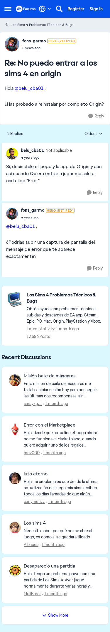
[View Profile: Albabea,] (15, 527)
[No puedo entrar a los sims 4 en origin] (49, 48)
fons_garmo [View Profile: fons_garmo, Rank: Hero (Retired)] (34, 41)
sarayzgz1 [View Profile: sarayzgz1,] (33, 403)
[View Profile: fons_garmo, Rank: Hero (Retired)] (12, 44)
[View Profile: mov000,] (15, 429)
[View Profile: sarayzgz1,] (15, 380)
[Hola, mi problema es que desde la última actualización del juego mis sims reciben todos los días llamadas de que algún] (62, 488)
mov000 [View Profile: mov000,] (32, 452)
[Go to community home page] (26, 9)
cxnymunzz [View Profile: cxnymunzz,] (34, 501)
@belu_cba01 (29, 88)
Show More (55, 615)
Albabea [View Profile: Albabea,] (31, 544)
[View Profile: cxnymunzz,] (15, 478)
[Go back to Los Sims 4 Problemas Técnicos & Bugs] (64, 298)
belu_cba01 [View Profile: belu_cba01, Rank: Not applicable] (32, 150)
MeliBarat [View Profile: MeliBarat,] (32, 593)
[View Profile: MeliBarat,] (15, 570)
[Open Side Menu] (7, 8)
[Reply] (96, 116)
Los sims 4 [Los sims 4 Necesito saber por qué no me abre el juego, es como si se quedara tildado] (35, 523)
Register (75, 8)
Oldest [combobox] (93, 134)
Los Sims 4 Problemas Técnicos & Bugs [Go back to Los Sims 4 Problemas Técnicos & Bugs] (38, 24)
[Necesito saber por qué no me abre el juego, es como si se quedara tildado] (62, 534)
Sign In (96, 8)
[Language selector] (45, 9)
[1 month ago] (55, 404)
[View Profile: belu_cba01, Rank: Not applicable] (12, 154)
